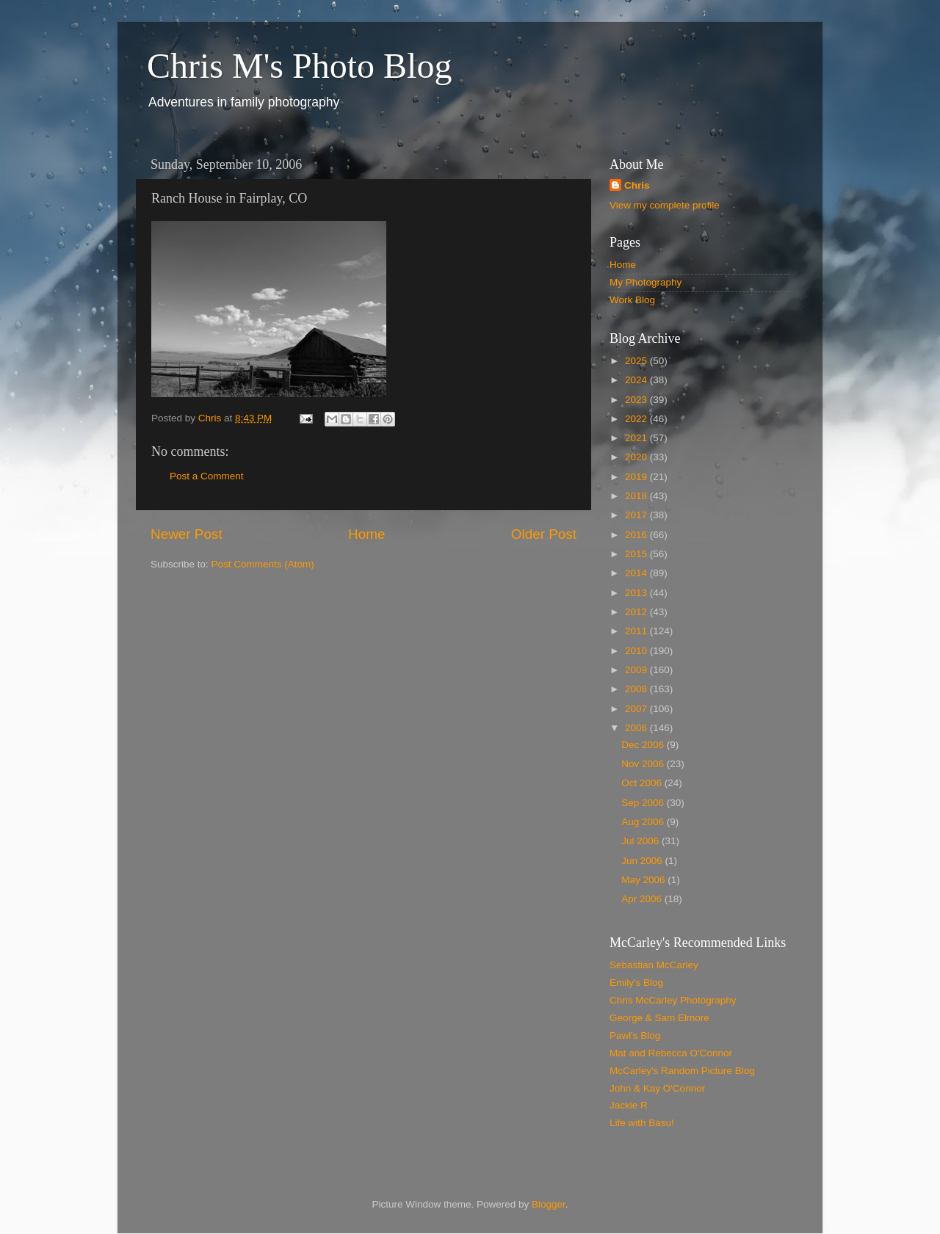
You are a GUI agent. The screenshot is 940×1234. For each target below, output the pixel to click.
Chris (637, 185)
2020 (637, 456)
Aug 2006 (644, 821)
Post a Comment (207, 476)
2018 (637, 495)
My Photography (646, 282)
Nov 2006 (644, 763)
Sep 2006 (644, 802)
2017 (637, 514)
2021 (637, 437)
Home (366, 534)
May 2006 (644, 879)
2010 (637, 650)
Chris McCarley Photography (673, 1000)
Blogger (548, 1204)
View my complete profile (665, 205)
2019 (637, 476)
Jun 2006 (643, 860)
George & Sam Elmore (659, 1017)
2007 (637, 708)
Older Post (543, 534)
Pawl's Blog (635, 1035)
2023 (637, 399)
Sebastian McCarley (654, 964)
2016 (637, 534)
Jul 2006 (641, 840)
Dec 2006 (644, 744)
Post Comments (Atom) (263, 564)
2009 (637, 669)
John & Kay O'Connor (657, 1088)
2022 (637, 418)
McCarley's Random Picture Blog (682, 1070)
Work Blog (632, 299)
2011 (637, 630)
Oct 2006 (643, 782)
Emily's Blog (636, 982)
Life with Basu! (642, 1122)
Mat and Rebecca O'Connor (671, 1053)
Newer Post (187, 534)
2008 (637, 688)
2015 (637, 553)
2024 (637, 379)
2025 (637, 360)
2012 (637, 611)
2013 (637, 592)
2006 (637, 727)
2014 (637, 572)
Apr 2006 (643, 898)
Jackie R (629, 1105)
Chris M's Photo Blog (299, 65)
